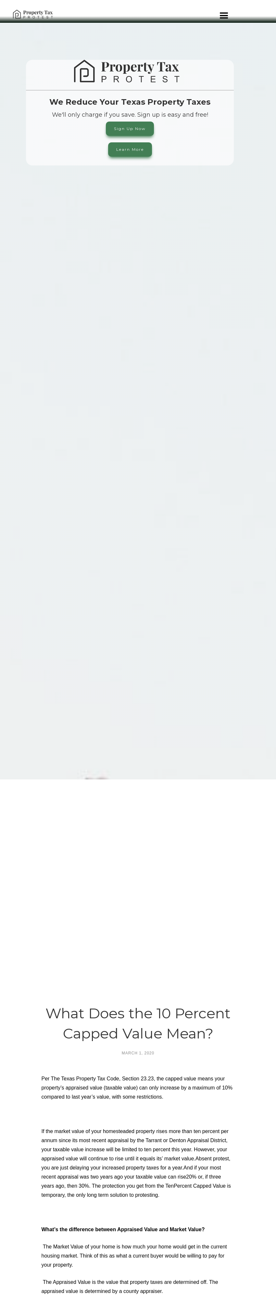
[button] (224, 25)
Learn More (130, 149)
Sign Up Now (130, 128)
